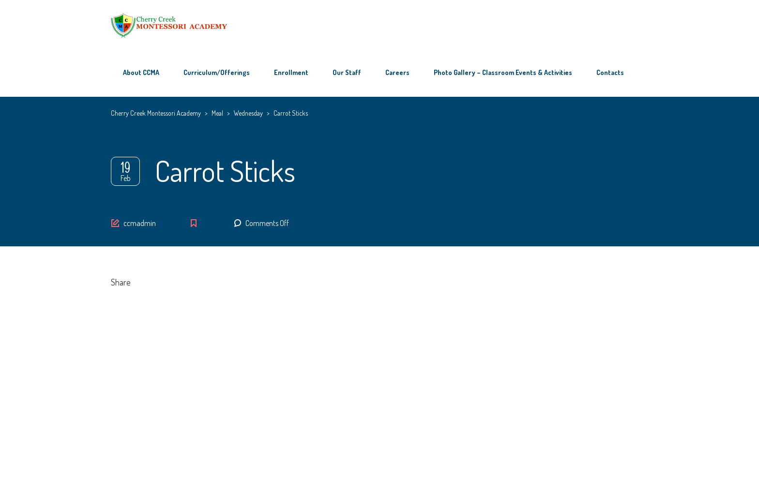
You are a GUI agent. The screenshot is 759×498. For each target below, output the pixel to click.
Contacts (610, 72)
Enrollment (291, 72)
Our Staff (347, 72)
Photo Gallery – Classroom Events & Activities (503, 72)
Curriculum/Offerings (216, 72)
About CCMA (141, 72)
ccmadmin (139, 223)
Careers (397, 72)
